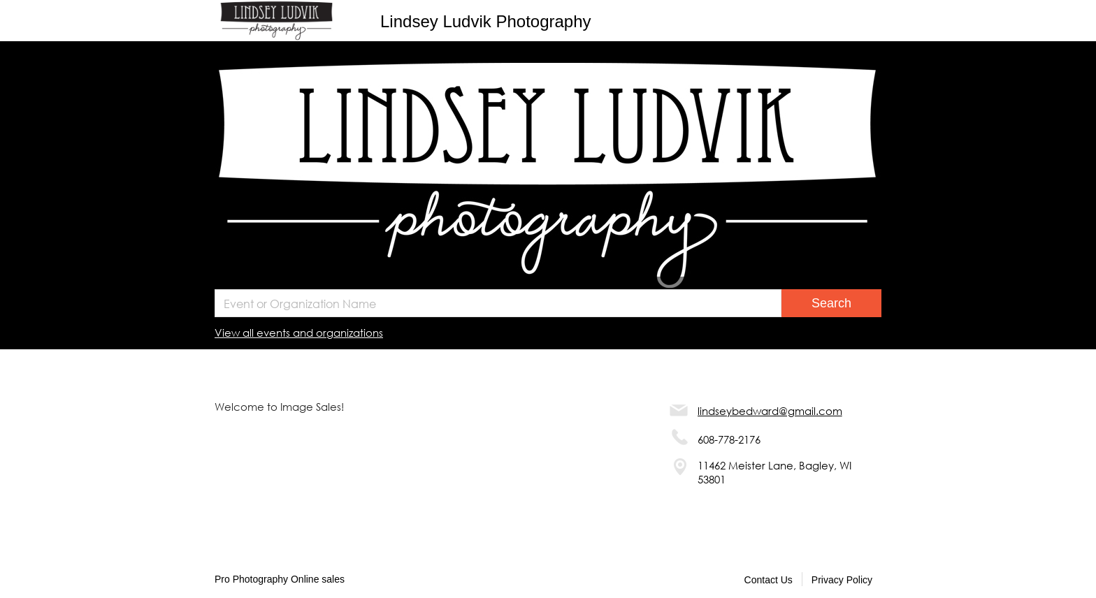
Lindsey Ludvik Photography (485, 21)
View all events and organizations (299, 333)
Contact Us (768, 579)
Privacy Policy (842, 579)
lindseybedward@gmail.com (770, 411)
